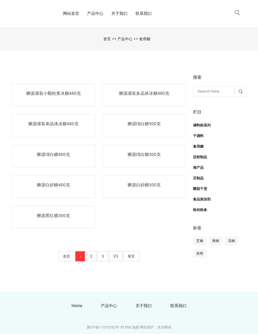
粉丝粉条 (200, 209)
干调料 (198, 135)
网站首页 (71, 13)
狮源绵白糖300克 (144, 154)
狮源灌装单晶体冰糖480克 (53, 123)
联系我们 (144, 13)
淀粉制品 (200, 156)
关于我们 (119, 13)
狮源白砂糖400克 (53, 184)
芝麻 (199, 240)
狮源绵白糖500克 (144, 123)
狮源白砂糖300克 (144, 184)
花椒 (231, 240)
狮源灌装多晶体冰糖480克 (144, 93)
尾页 (131, 256)
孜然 (199, 253)
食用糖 (144, 38)
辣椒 (215, 240)
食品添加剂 (202, 199)
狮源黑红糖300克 (53, 215)
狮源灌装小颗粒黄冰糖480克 (53, 93)
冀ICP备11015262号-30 (105, 327)
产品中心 (95, 13)
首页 (107, 38)
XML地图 (132, 327)
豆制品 (198, 178)
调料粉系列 (202, 125)
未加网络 (164, 327)
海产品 (198, 167)
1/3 (115, 256)
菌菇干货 (200, 188)
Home (77, 306)
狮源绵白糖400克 (53, 154)
